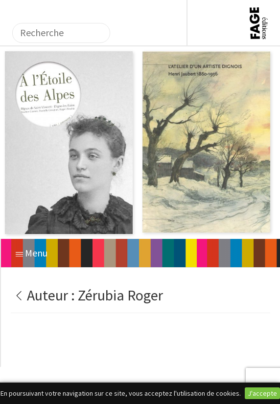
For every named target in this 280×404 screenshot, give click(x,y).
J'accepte (262, 393)
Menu (31, 253)
